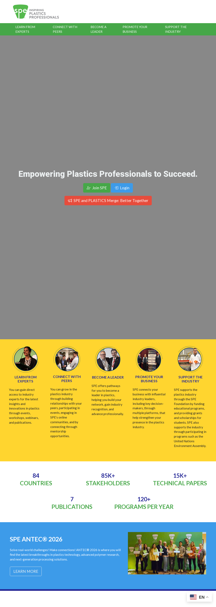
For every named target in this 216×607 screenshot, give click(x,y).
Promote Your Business (135, 29)
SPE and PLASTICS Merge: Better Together (108, 200)
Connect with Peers (67, 378)
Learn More (25, 571)
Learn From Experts (25, 29)
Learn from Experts (26, 379)
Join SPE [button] (97, 187)
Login (121, 187)
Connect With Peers (65, 29)
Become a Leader (98, 29)
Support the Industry (176, 29)
